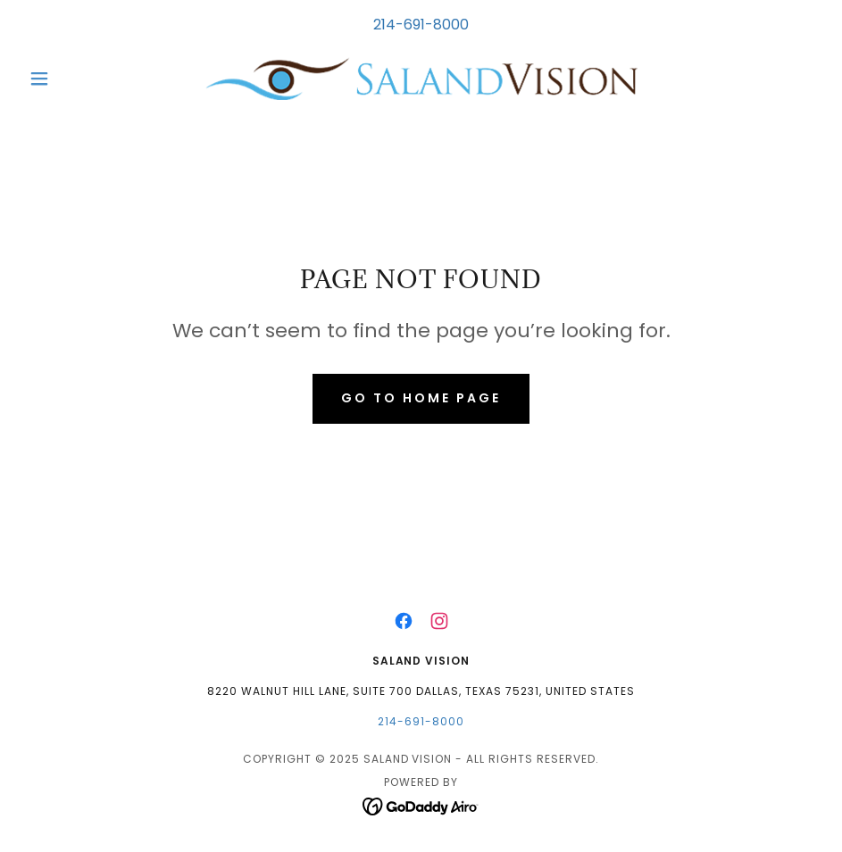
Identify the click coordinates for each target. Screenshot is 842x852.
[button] (81, 78)
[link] (421, 78)
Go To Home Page (421, 398)
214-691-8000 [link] (421, 24)
